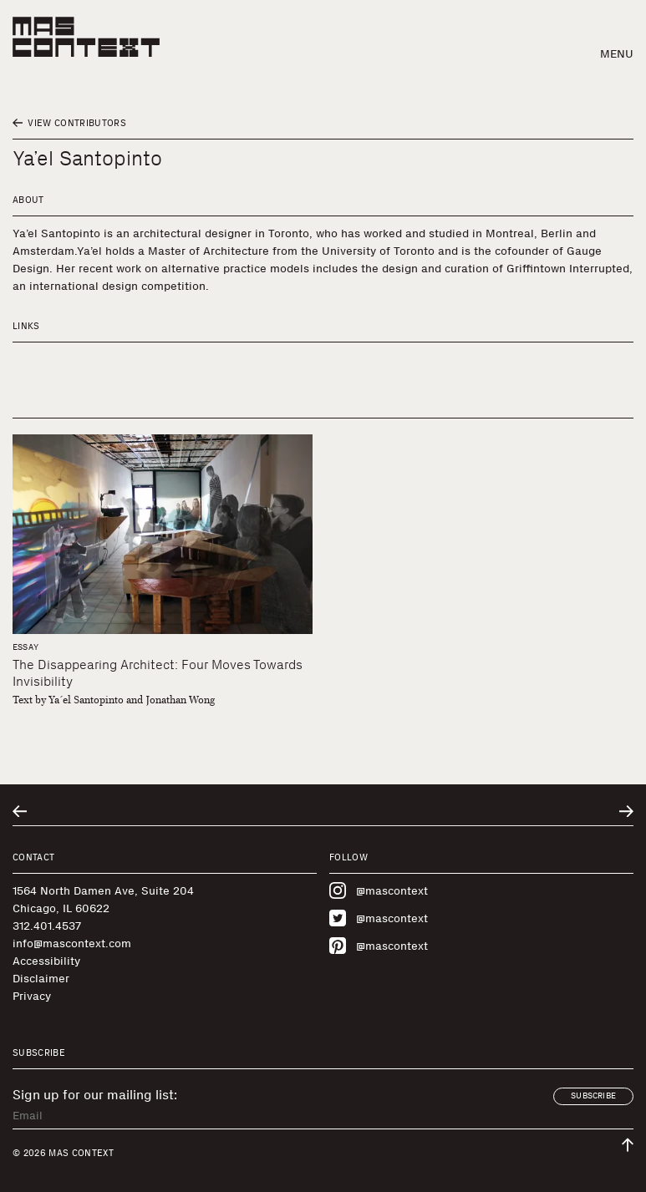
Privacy (32, 996)
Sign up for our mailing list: (95, 1095)
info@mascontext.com (72, 943)
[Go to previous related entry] (20, 811)
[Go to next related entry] (626, 811)
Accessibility (46, 961)
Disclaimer (41, 978)
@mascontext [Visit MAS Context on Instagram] (378, 890)
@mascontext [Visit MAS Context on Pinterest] (378, 945)
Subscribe (593, 1096)
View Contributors (69, 123)
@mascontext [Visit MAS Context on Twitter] (378, 918)
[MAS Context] (86, 37)
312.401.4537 (47, 926)
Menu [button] (616, 54)
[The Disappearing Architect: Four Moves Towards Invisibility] (163, 534)
